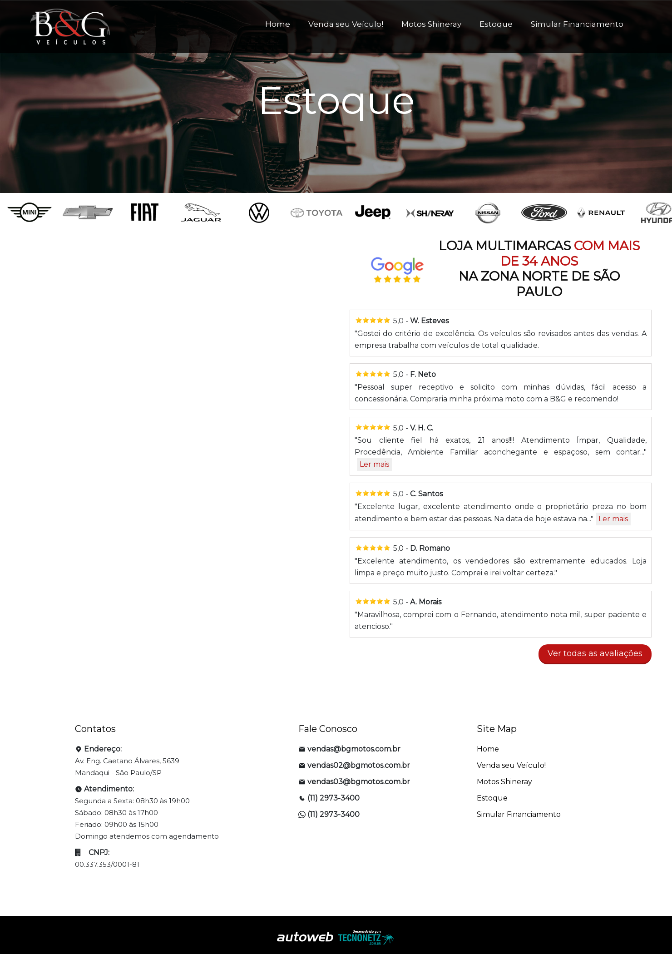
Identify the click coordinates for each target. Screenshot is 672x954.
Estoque (496, 24)
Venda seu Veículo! (345, 24)
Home (277, 24)
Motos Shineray (431, 24)
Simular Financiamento (577, 24)
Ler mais (374, 464)
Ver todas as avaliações (595, 653)
